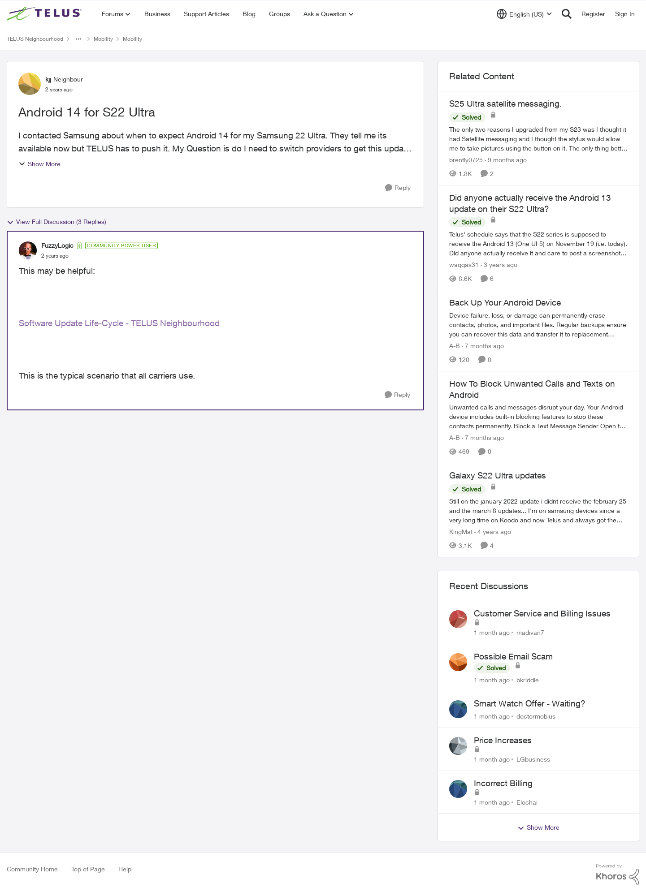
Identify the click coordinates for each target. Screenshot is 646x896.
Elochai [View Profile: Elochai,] (527, 802)
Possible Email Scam (513, 656)
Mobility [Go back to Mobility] (103, 38)
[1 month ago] (492, 632)
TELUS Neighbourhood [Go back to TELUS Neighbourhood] (35, 38)
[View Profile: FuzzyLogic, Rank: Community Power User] (28, 250)
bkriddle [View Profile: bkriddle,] (527, 679)
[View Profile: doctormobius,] (458, 709)
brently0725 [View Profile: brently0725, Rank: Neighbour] (466, 160)
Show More (39, 164)
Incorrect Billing (503, 783)
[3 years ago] (499, 264)
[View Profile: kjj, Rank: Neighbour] (29, 84)
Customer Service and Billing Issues (542, 613)
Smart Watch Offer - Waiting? (529, 703)
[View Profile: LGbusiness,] (458, 746)
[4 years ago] (492, 531)
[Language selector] (524, 14)
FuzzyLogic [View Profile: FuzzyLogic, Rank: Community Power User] (57, 245)
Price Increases (503, 740)
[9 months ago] (506, 159)
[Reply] (397, 188)
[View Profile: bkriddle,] (458, 662)
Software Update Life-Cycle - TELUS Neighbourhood (119, 323)
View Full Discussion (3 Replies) (56, 222)
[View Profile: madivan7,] (458, 619)
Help (124, 869)
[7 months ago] (483, 345)
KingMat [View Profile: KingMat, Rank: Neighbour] (461, 531)
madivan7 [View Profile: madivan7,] (530, 632)
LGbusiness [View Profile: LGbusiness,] (533, 759)
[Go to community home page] (45, 14)
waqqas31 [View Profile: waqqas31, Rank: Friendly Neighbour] (464, 264)
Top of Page (88, 869)
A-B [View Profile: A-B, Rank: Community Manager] (454, 345)
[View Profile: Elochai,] (458, 789)
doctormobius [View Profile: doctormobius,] (535, 716)
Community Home (32, 869)
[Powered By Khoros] (617, 874)
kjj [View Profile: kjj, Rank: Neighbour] (48, 79)
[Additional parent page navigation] (78, 39)
